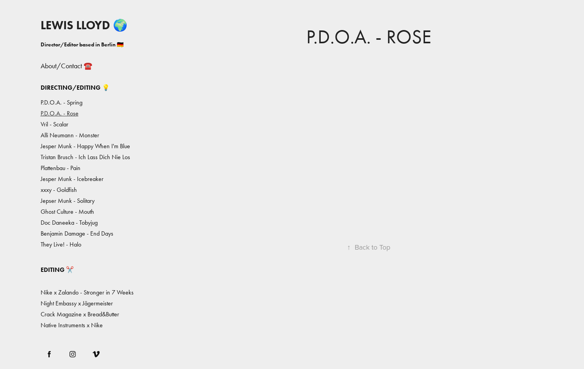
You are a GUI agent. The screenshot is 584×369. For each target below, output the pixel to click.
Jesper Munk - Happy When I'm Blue (85, 146)
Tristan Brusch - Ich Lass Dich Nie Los (85, 157)
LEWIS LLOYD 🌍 (84, 25)
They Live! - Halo (61, 244)
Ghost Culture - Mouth (67, 211)
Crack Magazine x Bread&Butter (80, 314)
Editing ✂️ (57, 269)
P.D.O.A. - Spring (61, 102)
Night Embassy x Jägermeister (77, 303)
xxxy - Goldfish (59, 189)
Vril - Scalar (54, 124)
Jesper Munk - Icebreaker (72, 179)
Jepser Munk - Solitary (68, 200)
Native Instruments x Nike (72, 325)
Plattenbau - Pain (60, 168)
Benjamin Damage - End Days (77, 233)
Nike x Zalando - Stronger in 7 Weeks (87, 292)
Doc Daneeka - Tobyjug (69, 222)
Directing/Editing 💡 (75, 87)
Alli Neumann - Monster (70, 135)
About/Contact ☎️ (66, 66)
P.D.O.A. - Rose (60, 113)
